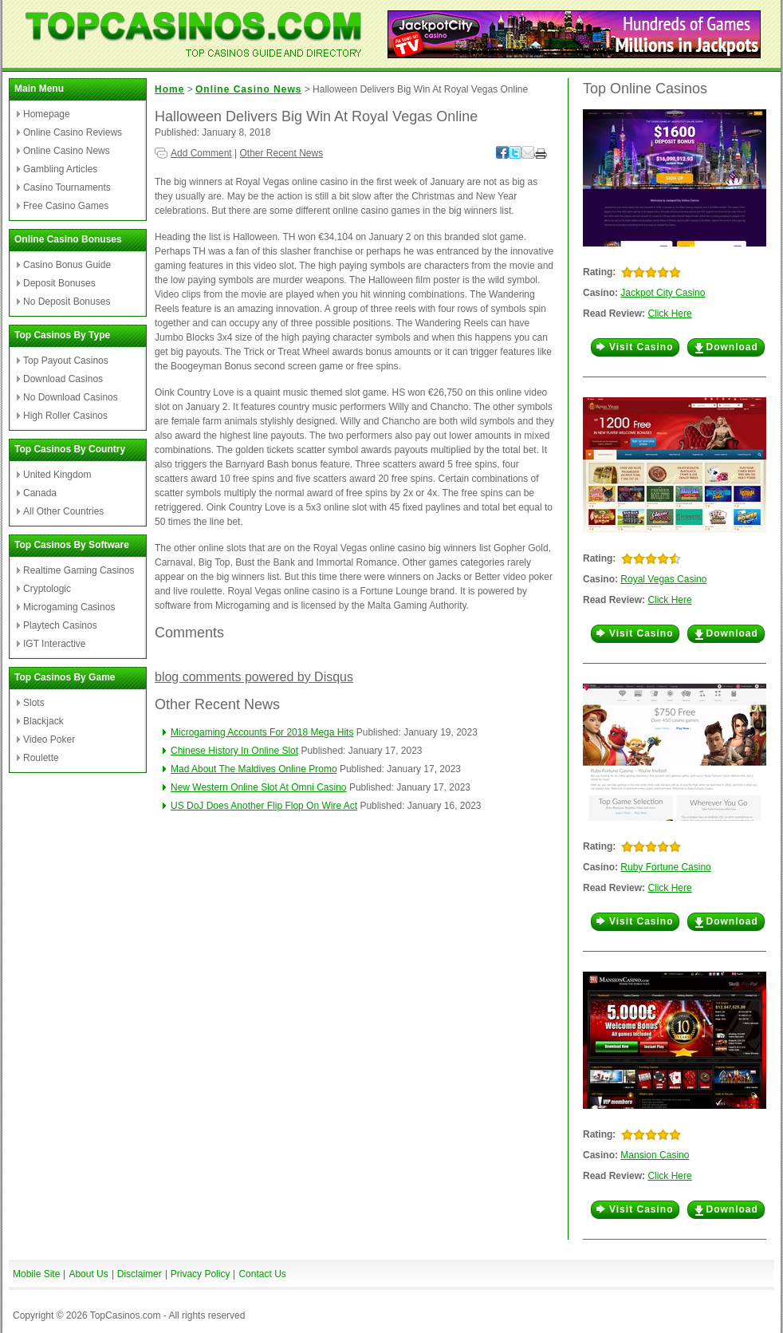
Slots (34, 702)
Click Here (669, 313)
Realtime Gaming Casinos (78, 570)
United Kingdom (57, 474)
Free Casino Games (65, 205)
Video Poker (49, 739)
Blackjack (43, 721)
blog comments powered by (254, 677)
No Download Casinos (70, 397)
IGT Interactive (54, 643)
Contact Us (261, 1274)
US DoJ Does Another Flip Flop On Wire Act (264, 805)
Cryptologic (47, 588)
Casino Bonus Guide (67, 264)
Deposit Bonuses (59, 283)
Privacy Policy (200, 1274)
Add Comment (201, 153)
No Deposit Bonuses (66, 301)
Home (169, 89)
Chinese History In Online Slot (234, 750)
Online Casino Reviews (72, 132)
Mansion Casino (654, 1155)
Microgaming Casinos (69, 607)
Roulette (41, 757)
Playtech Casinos (60, 625)
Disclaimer (139, 1274)
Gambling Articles (60, 169)
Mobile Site (36, 1274)
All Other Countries (63, 511)
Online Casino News (66, 150)
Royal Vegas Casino (663, 579)
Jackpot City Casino (662, 292)
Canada (40, 493)
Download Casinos (63, 379)
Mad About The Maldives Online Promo (254, 769)
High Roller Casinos (65, 415)
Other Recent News (282, 153)
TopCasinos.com (125, 1315)
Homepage (46, 114)
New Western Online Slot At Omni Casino (259, 787)
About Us (88, 1274)
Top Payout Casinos (65, 360)
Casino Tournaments (67, 187)
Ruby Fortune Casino (665, 867)
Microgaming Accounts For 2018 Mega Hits (262, 732)
